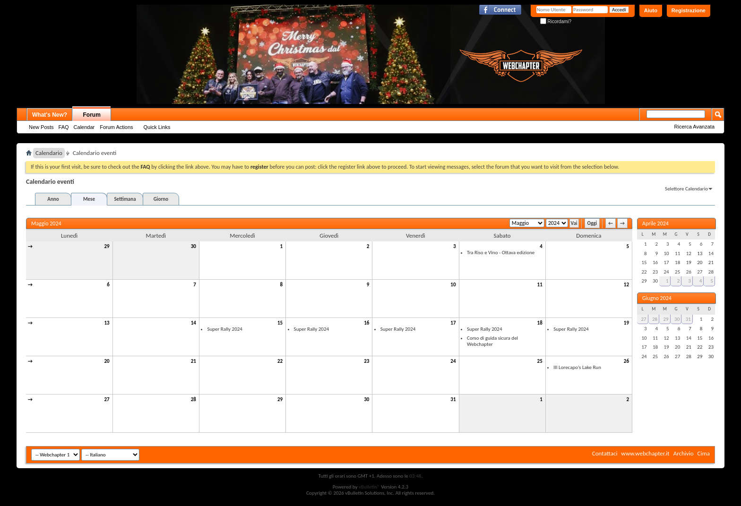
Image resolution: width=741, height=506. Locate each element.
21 (193, 361)
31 (453, 399)
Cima (703, 453)
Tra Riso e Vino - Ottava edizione (500, 252)
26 (626, 361)
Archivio (683, 453)
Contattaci (605, 453)
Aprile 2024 (655, 223)
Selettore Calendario (686, 189)
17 (453, 323)
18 (540, 323)
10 (453, 285)
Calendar (84, 127)
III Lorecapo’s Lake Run (577, 367)
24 (453, 361)
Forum (92, 114)
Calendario (48, 152)
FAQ (64, 127)
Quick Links (157, 127)
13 (107, 323)
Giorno (161, 199)
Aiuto (650, 10)
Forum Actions (116, 127)
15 (280, 323)
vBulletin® (369, 487)
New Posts (41, 127)
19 (626, 323)
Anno (53, 199)
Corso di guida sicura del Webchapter (492, 341)
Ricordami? (555, 21)
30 (193, 246)
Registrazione (689, 10)
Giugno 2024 (657, 298)
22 (280, 361)
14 (193, 323)
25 (540, 361)
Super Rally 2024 (224, 329)
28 (193, 399)
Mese (89, 199)
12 (626, 285)
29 (107, 246)
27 (107, 399)
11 (540, 285)
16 (366, 323)
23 (366, 361)
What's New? (49, 114)
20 (107, 361)
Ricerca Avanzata (694, 126)
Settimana (125, 199)
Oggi (592, 223)
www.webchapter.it (645, 453)
